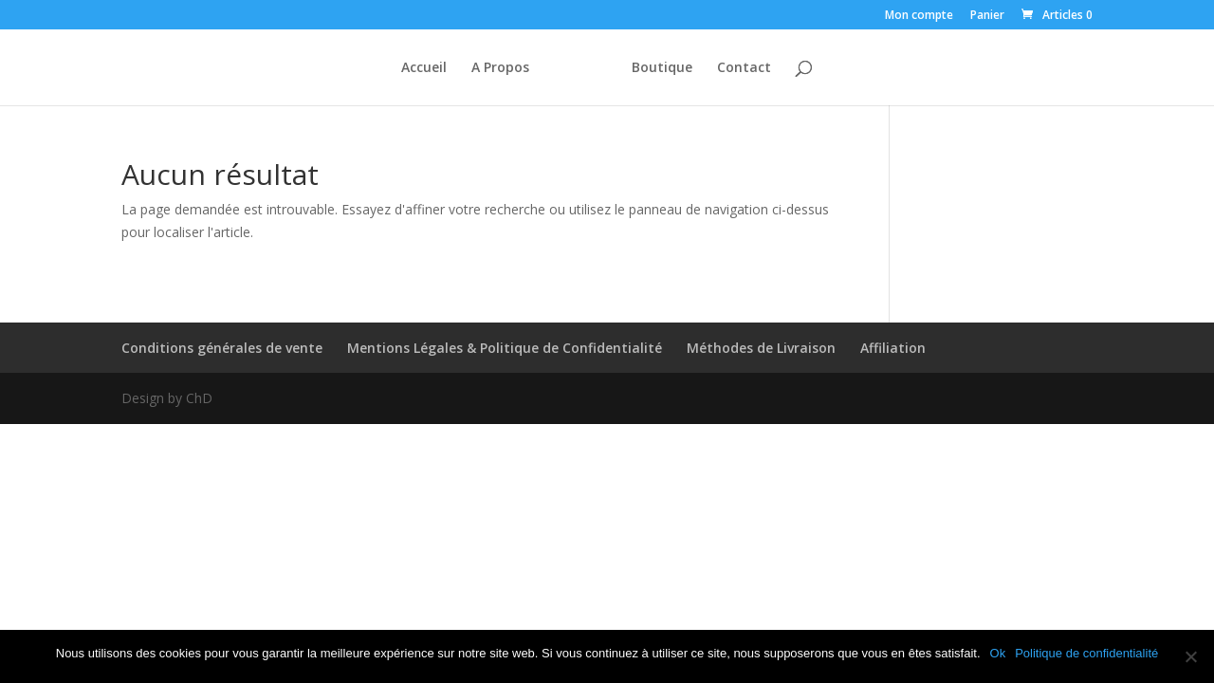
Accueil (424, 68)
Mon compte (919, 16)
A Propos (500, 68)
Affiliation (893, 348)
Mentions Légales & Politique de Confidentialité (504, 348)
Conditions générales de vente (221, 348)
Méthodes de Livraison (761, 348)
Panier (987, 16)
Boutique (662, 68)
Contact (744, 68)
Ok (998, 653)
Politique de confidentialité (1086, 653)
